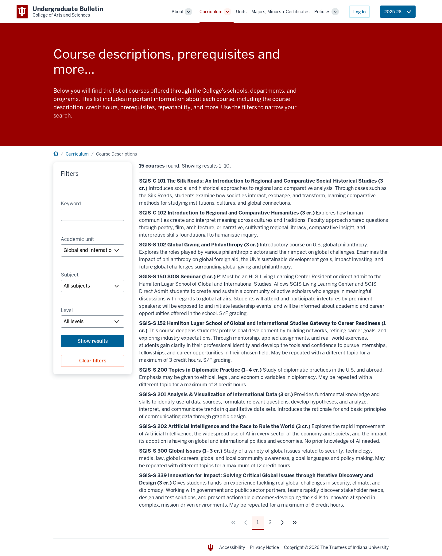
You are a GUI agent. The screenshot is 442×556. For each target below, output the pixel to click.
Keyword (71, 203)
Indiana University (371, 547)
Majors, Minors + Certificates (280, 11)
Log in (359, 11)
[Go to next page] (282, 522)
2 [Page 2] (270, 522)
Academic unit (77, 239)
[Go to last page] (295, 522)
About (178, 11)
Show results (92, 341)
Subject (70, 275)
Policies (322, 11)
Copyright (294, 547)
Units (241, 11)
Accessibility (232, 547)
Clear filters (92, 360)
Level (67, 310)
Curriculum (211, 11)
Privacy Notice (264, 547)
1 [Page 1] (258, 522)
